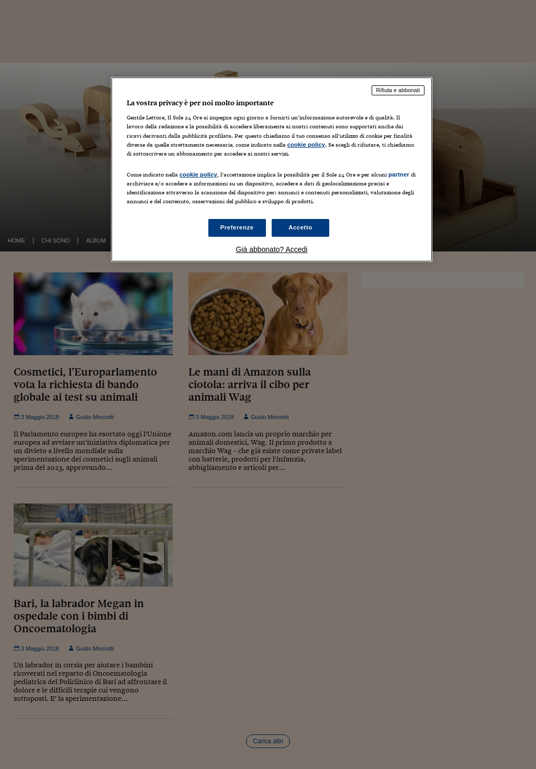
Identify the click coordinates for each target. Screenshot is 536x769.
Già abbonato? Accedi (271, 249)
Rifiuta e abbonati (398, 90)
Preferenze (237, 227)
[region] (271, 169)
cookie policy (306, 144)
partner (398, 174)
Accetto (300, 227)
